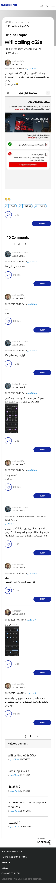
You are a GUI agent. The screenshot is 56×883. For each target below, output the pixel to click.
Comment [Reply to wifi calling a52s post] (42, 223)
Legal (4, 868)
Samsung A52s (17, 771)
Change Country (10, 873)
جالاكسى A (32, 68)
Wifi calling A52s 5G (21, 755)
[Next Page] (24, 244)
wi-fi (42, 206)
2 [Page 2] (19, 244)
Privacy (5, 862)
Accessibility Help (11, 851)
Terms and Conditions (14, 857)
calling (28, 206)
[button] (46, 62)
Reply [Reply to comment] (42, 283)
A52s (13, 206)
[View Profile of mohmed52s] (18, 61)
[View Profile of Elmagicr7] (17, 611)
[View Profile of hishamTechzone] (19, 252)
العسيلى (13, 822)
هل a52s (13, 787)
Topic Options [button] (46, 29)
